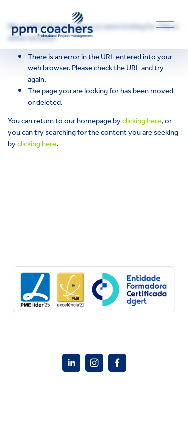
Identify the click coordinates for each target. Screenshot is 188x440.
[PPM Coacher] (71, 363)
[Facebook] (117, 363)
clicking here (141, 121)
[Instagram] (94, 363)
